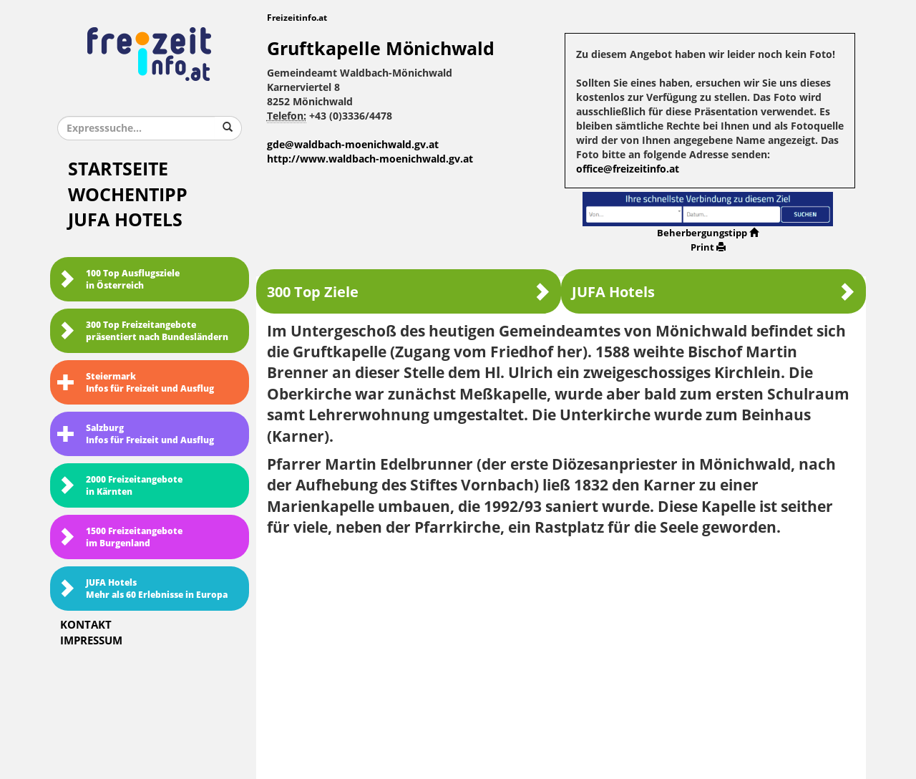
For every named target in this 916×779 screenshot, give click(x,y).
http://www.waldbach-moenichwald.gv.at (370, 159)
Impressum (91, 640)
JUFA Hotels (125, 220)
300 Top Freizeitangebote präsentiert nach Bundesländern (142, 331)
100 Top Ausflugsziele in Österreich (118, 279)
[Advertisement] (561, 653)
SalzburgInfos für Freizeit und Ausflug (135, 434)
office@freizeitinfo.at (627, 169)
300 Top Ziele (408, 292)
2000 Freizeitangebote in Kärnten (119, 486)
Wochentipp (127, 195)
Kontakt (86, 625)
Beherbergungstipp (708, 233)
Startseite (118, 169)
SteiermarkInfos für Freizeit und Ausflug (135, 383)
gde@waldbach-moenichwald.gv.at (353, 145)
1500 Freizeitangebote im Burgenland (119, 537)
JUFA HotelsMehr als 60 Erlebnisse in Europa (142, 589)
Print (708, 247)
